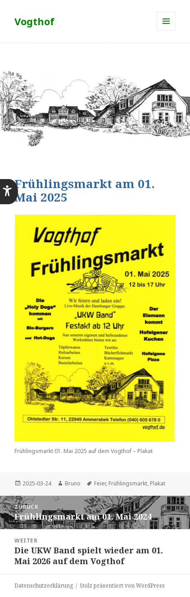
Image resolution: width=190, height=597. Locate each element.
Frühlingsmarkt (128, 483)
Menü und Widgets (166, 30)
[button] (9, 191)
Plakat (157, 483)
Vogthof (34, 21)
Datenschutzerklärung (43, 585)
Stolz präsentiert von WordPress (122, 585)
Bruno (73, 483)
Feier (100, 483)
